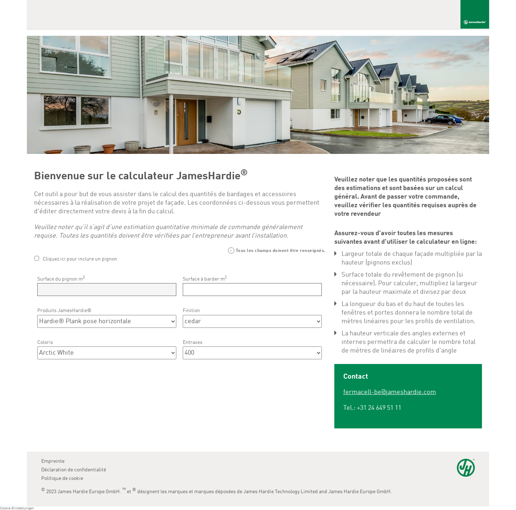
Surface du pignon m (61, 278)
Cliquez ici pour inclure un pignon (80, 259)
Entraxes (192, 342)
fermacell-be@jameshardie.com (389, 392)
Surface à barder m (205, 278)
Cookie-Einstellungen (17, 508)
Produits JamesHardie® (64, 310)
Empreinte (52, 461)
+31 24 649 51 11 (379, 408)
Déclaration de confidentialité (73, 469)
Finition (191, 310)
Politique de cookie (62, 478)
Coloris (45, 342)
